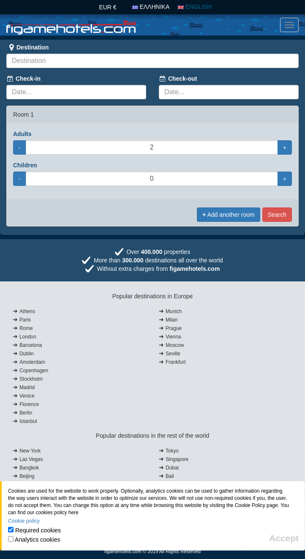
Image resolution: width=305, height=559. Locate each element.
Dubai (172, 468)
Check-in (23, 78)
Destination (27, 47)
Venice (27, 396)
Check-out (178, 78)
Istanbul (28, 421)
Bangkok (29, 468)
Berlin (25, 413)
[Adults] (152, 147)
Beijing (27, 476)
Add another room (228, 214)
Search (277, 214)
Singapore (177, 459)
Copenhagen (33, 371)
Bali (170, 476)
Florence (29, 404)
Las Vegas (31, 459)
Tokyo (172, 451)
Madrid (27, 387)
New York (30, 451)
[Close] (284, 538)
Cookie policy (24, 521)
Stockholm (31, 379)
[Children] (152, 179)
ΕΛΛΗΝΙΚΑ (151, 6)
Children (25, 165)
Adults (22, 134)
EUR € (107, 7)
